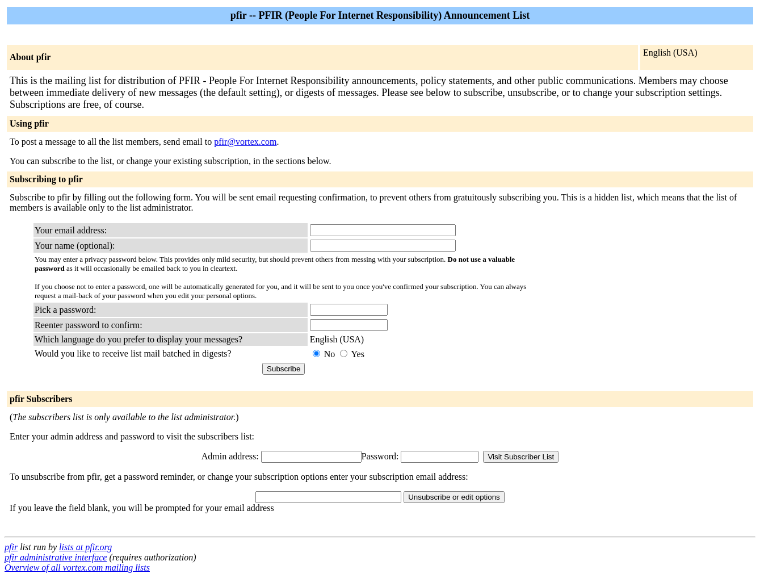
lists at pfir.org (85, 547)
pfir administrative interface (56, 557)
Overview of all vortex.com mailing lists (77, 567)
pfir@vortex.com (245, 141)
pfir (11, 547)
